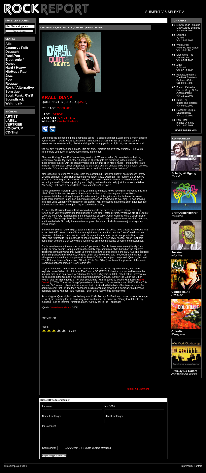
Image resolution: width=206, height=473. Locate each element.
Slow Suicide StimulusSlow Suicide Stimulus (188, 26)
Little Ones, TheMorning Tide (184, 56)
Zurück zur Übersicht (138, 389)
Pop (8, 79)
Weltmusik (13, 103)
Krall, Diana (57, 97)
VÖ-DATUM (14, 128)
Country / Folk (16, 48)
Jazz (9, 75)
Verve (58, 114)
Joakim (176, 252)
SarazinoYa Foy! (181, 36)
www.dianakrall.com (67, 121)
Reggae (11, 83)
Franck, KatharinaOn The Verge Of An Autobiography (187, 90)
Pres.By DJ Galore (184, 370)
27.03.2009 (64, 108)
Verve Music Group (61, 307)
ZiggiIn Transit (181, 66)
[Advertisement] (16, 197)
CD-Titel (11, 132)
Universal (66, 117)
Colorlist (177, 331)
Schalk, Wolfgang (183, 173)
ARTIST (11, 116)
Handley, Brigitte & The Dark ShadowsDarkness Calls (186, 77)
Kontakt (198, 466)
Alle (8, 44)
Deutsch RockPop (12, 54)
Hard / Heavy (15, 68)
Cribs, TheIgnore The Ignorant (186, 101)
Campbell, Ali (180, 291)
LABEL (11, 120)
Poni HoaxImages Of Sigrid (185, 121)
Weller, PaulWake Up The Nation (187, 46)
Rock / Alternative (19, 87)
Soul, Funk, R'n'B (19, 95)
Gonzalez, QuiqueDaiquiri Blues (185, 111)
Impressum (186, 466)
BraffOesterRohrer (184, 212)
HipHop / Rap (16, 72)
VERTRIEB (13, 124)
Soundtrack (14, 99)
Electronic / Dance (14, 62)
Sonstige (12, 91)
